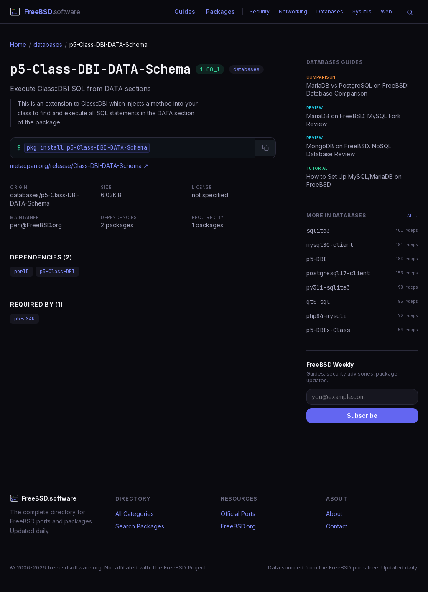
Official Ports (238, 513)
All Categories (134, 513)
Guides (184, 11)
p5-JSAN (24, 318)
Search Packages (139, 526)
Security (260, 11)
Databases (329, 11)
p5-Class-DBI (57, 271)
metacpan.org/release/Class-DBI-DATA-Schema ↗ (79, 165)
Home (18, 44)
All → (412, 215)
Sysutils (362, 11)
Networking (293, 11)
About (334, 513)
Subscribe (362, 415)
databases (47, 44)
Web (386, 11)
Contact (336, 526)
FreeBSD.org (238, 526)
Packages (220, 11)
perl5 (21, 271)
